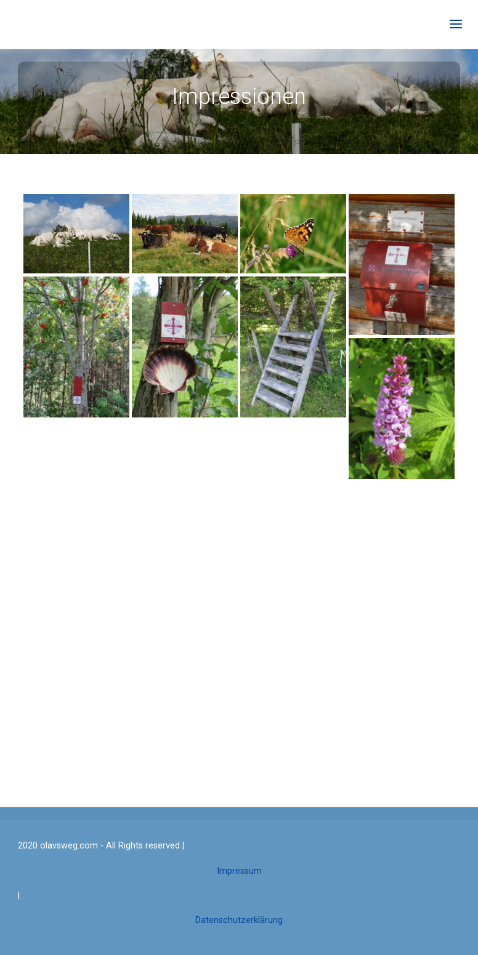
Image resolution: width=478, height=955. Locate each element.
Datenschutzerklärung (239, 920)
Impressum (239, 871)
